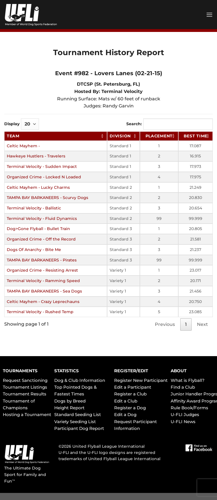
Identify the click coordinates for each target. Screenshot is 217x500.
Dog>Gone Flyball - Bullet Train (38, 228)
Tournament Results (24, 394)
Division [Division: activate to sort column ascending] (120, 135)
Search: (169, 124)
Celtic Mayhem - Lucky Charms (38, 187)
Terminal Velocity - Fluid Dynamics (42, 218)
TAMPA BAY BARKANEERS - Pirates (42, 260)
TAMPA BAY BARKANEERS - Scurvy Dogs (47, 197)
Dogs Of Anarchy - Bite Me (34, 249)
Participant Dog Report (79, 428)
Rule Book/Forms (189, 407)
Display (21, 124)
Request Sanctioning (25, 380)
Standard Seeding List (77, 414)
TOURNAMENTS (20, 370)
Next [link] (202, 324)
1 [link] (186, 324)
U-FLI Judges (185, 414)
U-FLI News (183, 421)
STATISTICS (66, 370)
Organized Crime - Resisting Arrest (42, 270)
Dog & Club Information (79, 380)
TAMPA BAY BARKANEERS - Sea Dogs (44, 291)
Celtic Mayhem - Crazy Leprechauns (43, 301)
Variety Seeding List (75, 421)
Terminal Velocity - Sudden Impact (42, 166)
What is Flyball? (188, 380)
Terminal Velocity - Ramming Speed (43, 280)
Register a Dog (130, 407)
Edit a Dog (125, 414)
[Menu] (209, 14)
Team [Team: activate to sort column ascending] (13, 135)
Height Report (69, 407)
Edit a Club (125, 401)
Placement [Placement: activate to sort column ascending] (159, 135)
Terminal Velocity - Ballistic (34, 208)
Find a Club (183, 387)
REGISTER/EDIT (131, 370)
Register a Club (130, 394)
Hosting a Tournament (27, 414)
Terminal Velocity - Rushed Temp (40, 311)
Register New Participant (141, 380)
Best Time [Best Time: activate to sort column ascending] (195, 135)
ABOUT (178, 370)
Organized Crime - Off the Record (41, 239)
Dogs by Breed (70, 401)
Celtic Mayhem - (23, 145)
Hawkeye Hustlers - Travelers (36, 156)
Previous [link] (165, 324)
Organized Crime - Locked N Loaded (44, 176)
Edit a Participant (132, 387)
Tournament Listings (25, 387)
